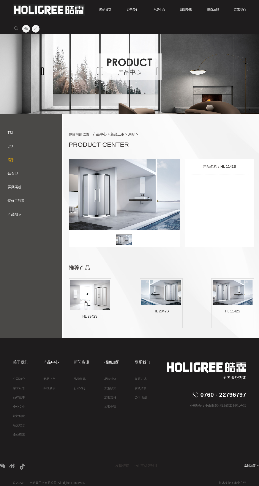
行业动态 (80, 388)
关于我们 (132, 9)
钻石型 (13, 173)
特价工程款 (16, 200)
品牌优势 (110, 379)
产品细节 (14, 214)
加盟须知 (110, 388)
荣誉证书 (19, 388)
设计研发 (19, 416)
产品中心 (159, 9)
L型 (10, 146)
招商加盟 (213, 9)
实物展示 (49, 388)
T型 (10, 133)
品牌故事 (19, 397)
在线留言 (141, 388)
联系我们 (240, 9)
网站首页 (105, 9)
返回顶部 (250, 465)
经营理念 (19, 425)
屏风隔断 (14, 187)
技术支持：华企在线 (232, 482)
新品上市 (117, 134)
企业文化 (19, 406)
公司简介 (19, 379)
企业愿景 (19, 434)
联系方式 (141, 379)
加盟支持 (110, 397)
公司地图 (141, 397)
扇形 (11, 160)
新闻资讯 (186, 9)
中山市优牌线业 (146, 465)
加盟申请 (110, 406)
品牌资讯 (80, 379)
